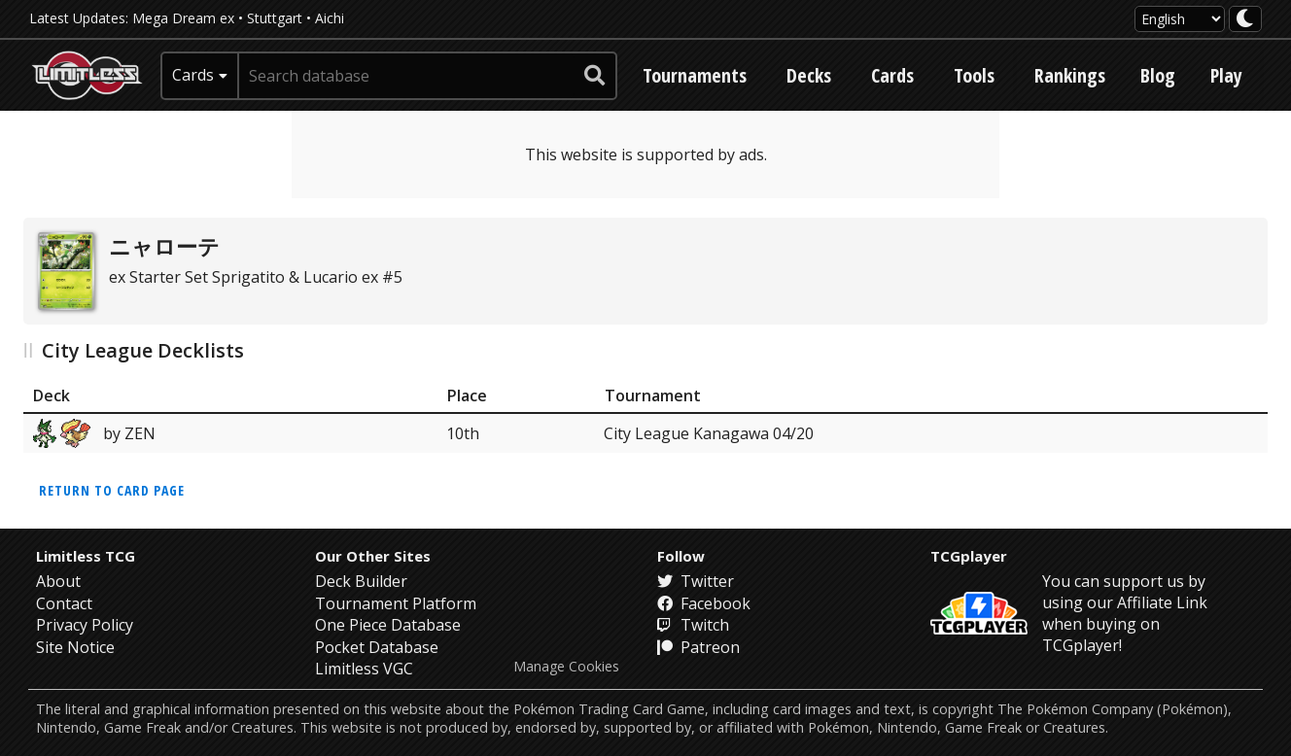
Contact (64, 603)
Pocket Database (376, 647)
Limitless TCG (85, 556)
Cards (892, 75)
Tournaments (695, 75)
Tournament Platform (395, 603)
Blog (1157, 75)
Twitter (695, 581)
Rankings (1069, 75)
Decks (808, 75)
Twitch (693, 625)
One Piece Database (388, 625)
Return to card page (112, 490)
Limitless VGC (364, 668)
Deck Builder (361, 581)
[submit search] (595, 75)
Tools (974, 75)
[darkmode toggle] (1245, 19)
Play (1226, 75)
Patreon (698, 647)
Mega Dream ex (183, 18)
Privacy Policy (84, 625)
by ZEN (94, 433)
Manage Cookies (566, 666)
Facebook (703, 603)
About (58, 581)
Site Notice (75, 647)
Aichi (329, 18)
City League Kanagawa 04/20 (709, 433)
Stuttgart (274, 18)
